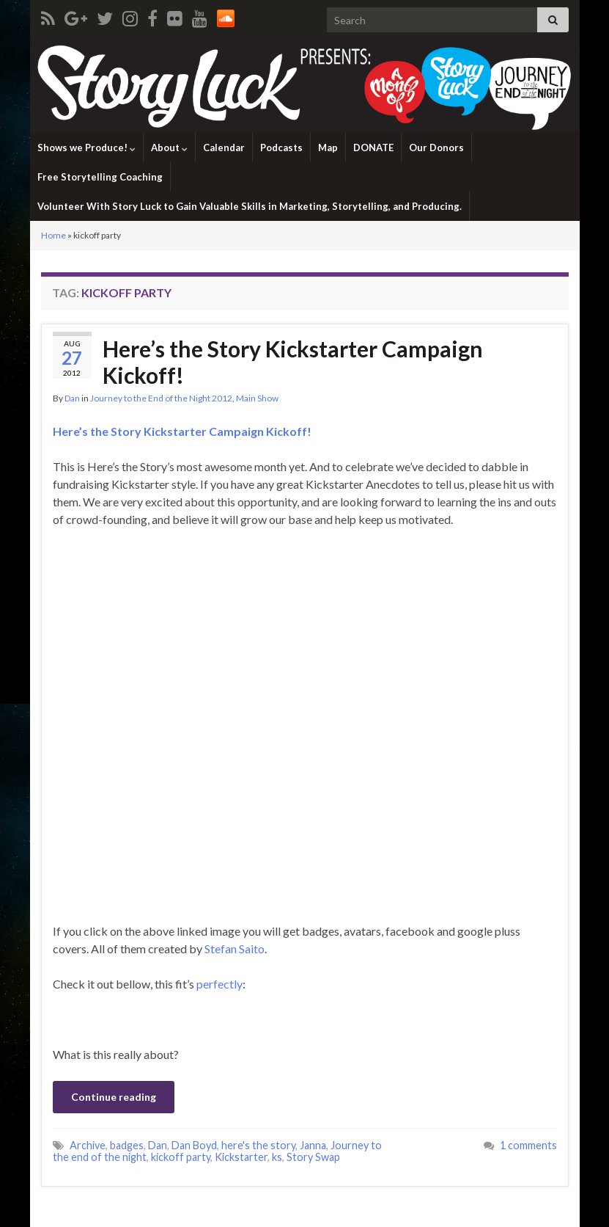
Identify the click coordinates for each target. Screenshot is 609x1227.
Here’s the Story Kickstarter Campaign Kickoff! (293, 361)
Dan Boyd (194, 1145)
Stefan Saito (234, 948)
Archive (88, 1145)
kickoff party (180, 1157)
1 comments (528, 1145)
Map (328, 147)
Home (53, 235)
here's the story (258, 1145)
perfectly (219, 984)
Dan (72, 398)
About (169, 147)
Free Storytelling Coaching (100, 177)
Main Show (257, 398)
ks (277, 1157)
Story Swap (313, 1157)
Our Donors (436, 147)
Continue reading (113, 1097)
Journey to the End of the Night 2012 (161, 398)
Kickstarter (241, 1157)
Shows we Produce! (86, 147)
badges (127, 1145)
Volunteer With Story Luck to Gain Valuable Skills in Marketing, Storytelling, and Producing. (249, 206)
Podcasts (281, 147)
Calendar (224, 147)
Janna (313, 1145)
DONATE (373, 147)
